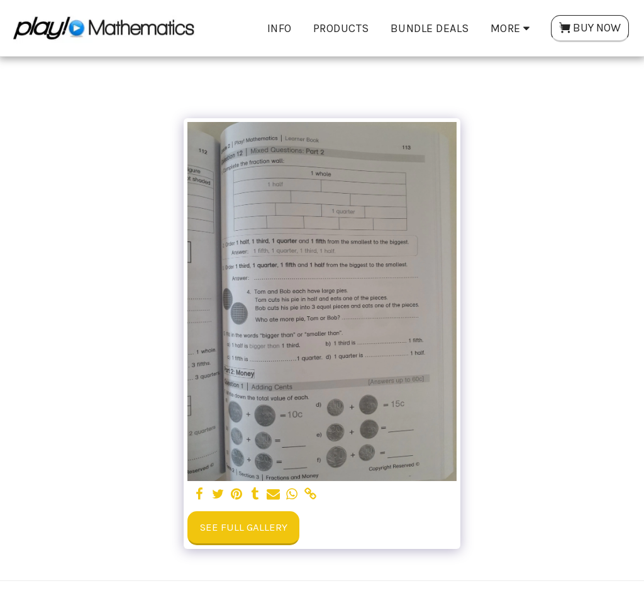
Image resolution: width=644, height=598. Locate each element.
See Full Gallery (243, 527)
